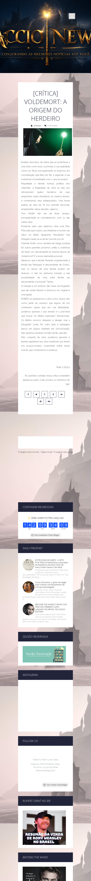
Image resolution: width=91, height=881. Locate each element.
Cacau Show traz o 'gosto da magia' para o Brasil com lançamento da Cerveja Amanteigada (50, 552)
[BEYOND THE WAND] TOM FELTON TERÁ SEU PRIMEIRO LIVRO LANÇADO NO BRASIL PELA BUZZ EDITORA (51, 575)
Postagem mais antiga (63, 438)
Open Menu (72, 16)
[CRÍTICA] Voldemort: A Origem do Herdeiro (45, 106)
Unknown (37, 126)
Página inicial (46, 438)
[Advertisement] (45, 464)
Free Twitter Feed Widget (55, 741)
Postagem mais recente (28, 438)
